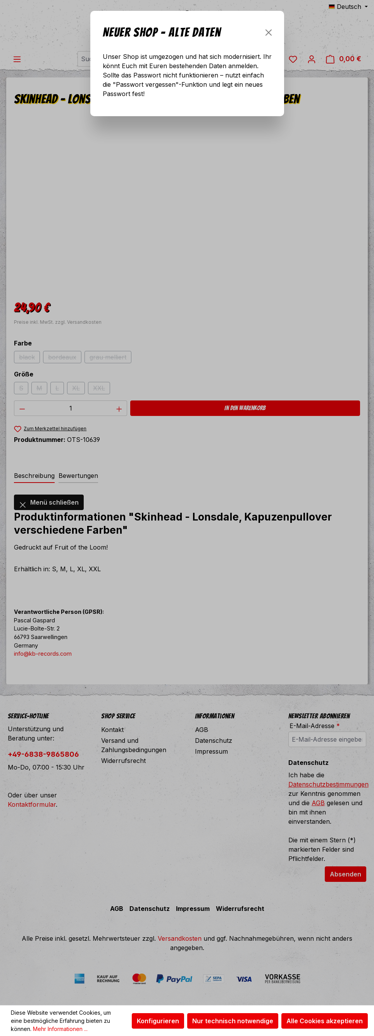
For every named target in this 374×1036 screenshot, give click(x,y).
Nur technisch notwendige (232, 1021)
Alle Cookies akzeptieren (324, 1021)
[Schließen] (268, 32)
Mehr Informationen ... (60, 1029)
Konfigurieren (158, 1021)
